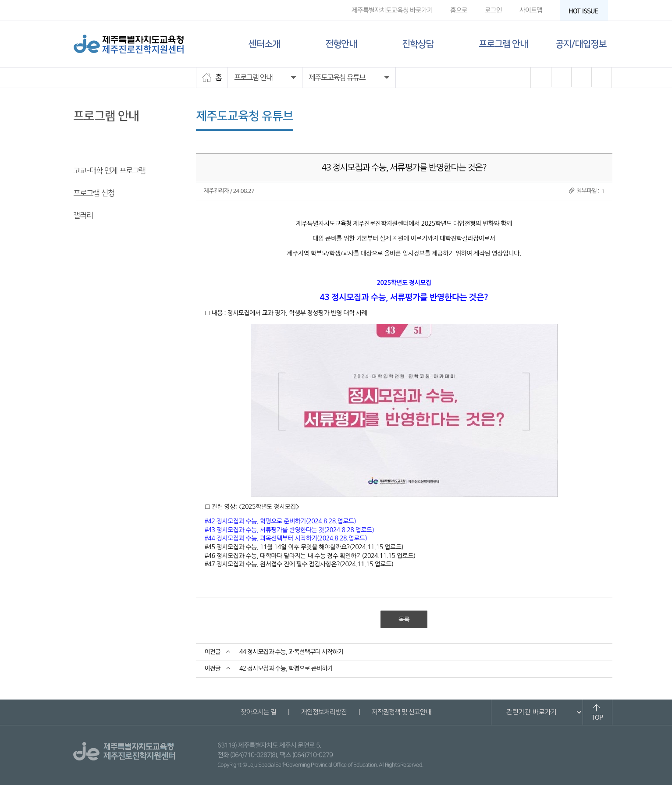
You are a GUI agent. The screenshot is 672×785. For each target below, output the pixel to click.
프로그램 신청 (93, 193)
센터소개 (264, 44)
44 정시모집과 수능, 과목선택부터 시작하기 (291, 652)
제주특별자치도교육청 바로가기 (391, 10)
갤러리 (83, 215)
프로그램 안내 (503, 44)
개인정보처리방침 (324, 712)
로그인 (492, 10)
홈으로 (458, 10)
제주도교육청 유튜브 (103, 148)
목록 (403, 619)
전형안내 (341, 44)
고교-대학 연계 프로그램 (109, 171)
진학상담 (418, 44)
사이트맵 (530, 10)
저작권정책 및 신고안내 (401, 712)
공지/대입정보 (580, 44)
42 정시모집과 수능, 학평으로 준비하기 (285, 668)
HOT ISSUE (585, 11)
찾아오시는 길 (258, 712)
